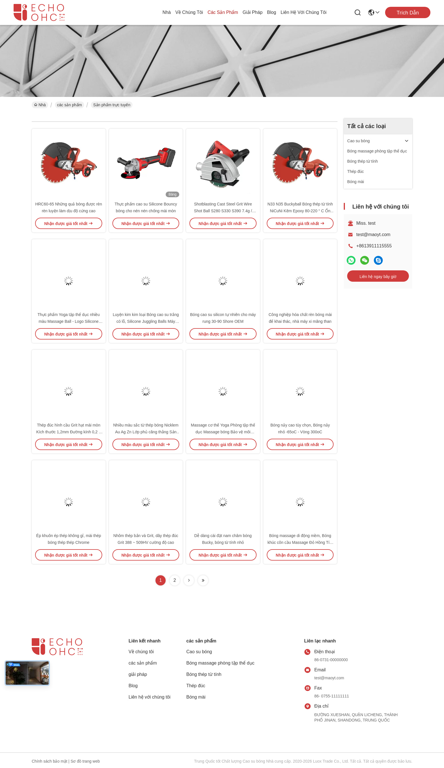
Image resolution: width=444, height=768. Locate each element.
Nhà (167, 12)
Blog (271, 12)
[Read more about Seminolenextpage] (189, 580)
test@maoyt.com (373, 234)
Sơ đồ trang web (85, 761)
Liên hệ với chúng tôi (303, 12)
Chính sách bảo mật (49, 761)
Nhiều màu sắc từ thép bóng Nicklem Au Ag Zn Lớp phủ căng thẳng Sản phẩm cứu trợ (145, 432)
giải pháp (252, 12)
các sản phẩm (223, 12)
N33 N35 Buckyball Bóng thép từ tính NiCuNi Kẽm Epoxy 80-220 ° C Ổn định (300, 211)
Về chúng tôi (189, 12)
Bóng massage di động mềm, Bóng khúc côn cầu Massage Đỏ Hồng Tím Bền (300, 542)
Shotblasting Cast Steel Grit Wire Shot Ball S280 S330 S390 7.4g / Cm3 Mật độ (223, 211)
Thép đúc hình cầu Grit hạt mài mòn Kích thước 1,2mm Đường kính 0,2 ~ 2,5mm (68, 432)
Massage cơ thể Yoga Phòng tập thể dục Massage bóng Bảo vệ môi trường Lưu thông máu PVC (223, 432)
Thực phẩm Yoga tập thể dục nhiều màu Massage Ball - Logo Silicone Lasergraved (68, 321)
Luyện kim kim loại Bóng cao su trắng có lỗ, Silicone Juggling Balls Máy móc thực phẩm (146, 321)
